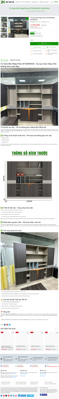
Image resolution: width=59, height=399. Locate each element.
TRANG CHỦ (17, 2)
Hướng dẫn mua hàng (34, 382)
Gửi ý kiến (43, 394)
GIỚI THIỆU (42, 2)
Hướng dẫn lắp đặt (33, 383)
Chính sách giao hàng (49, 382)
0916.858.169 (5, 366)
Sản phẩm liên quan (8, 329)
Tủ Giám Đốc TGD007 (49, 346)
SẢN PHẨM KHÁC (34, 2)
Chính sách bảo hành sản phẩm (50, 383)
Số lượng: (32, 40)
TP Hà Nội (32, 33)
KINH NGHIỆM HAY (48, 2)
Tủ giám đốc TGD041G (20, 346)
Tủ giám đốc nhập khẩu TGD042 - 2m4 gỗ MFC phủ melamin (7, 347)
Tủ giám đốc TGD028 (35, 346)
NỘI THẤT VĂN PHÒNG (25, 2)
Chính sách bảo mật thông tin (21, 382)
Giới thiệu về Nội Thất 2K (5, 382)
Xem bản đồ (13, 373)
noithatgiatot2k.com (15, 319)
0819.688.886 (20, 366)
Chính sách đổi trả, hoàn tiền (21, 383)
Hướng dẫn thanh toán (5, 383)
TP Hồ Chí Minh (38, 33)
